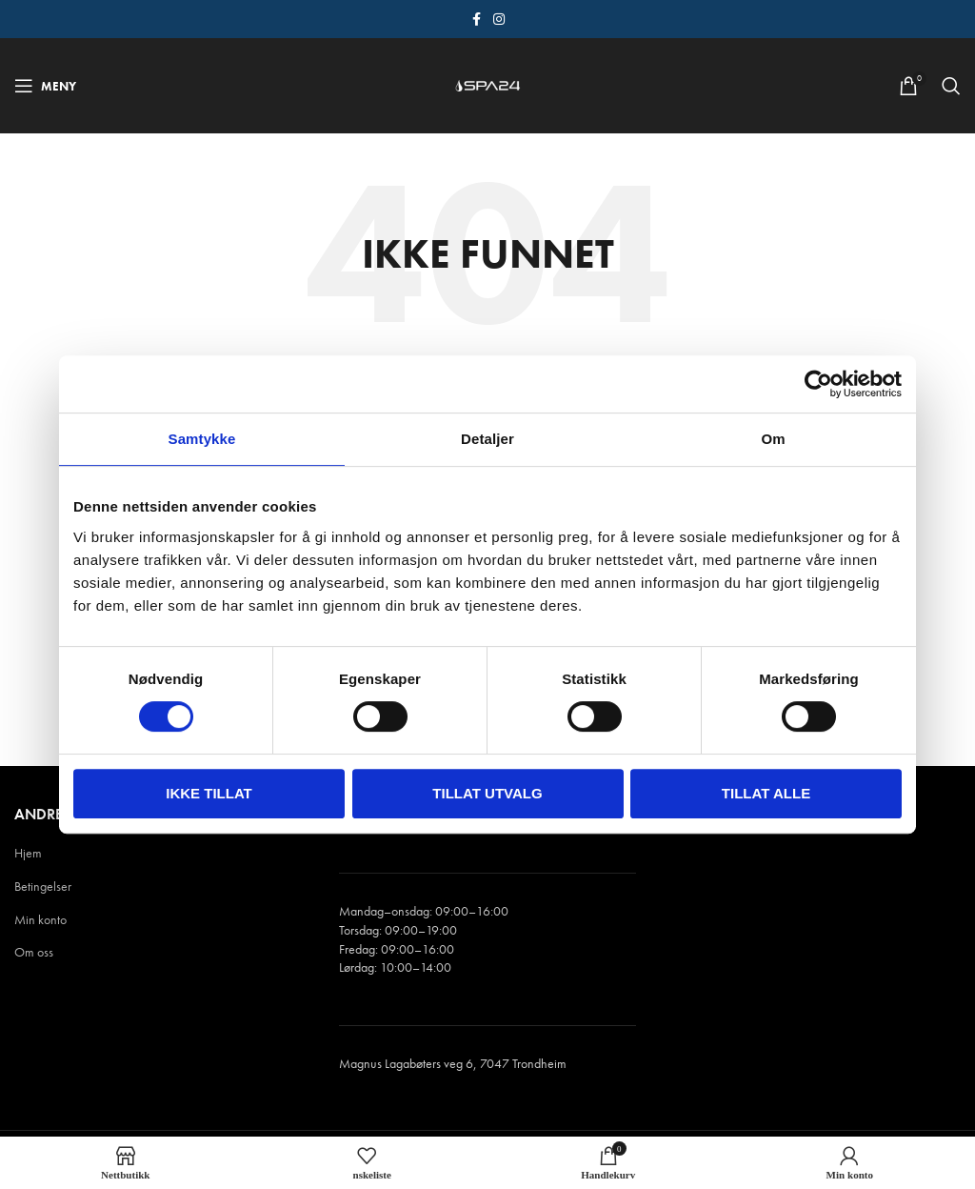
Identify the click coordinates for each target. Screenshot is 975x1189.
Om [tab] (773, 439)
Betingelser (42, 886)
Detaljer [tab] (487, 439)
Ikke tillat (209, 793)
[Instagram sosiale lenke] (499, 19)
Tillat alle (766, 793)
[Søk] (951, 86)
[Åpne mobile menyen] (45, 86)
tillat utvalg (487, 793)
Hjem (28, 852)
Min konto (40, 919)
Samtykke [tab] (202, 439)
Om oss (33, 951)
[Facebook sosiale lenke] (476, 19)
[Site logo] (487, 83)
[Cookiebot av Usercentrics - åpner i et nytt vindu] (818, 384)
